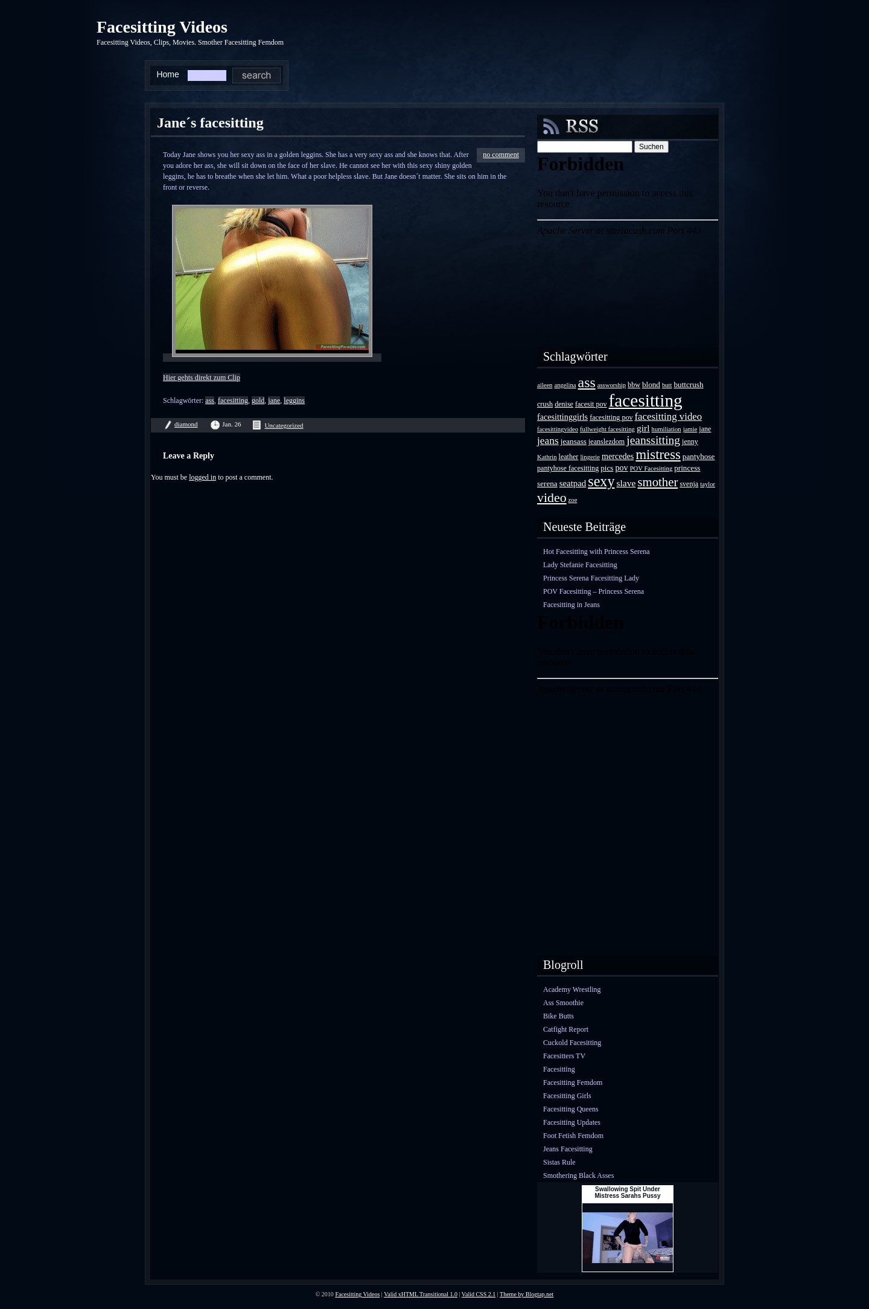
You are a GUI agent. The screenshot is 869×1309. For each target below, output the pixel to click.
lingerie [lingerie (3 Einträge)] (590, 457)
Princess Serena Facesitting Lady (591, 578)
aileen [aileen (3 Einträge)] (544, 385)
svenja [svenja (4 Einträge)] (689, 484)
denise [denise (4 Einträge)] (564, 404)
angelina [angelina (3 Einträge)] (565, 385)
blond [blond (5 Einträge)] (651, 384)
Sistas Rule (559, 1162)
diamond (186, 424)
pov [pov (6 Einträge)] (621, 467)
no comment (501, 154)
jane (274, 400)
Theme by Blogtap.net (526, 1294)
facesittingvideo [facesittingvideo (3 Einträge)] (557, 429)
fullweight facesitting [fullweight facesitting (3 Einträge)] (607, 429)
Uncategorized (283, 425)
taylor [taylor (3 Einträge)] (707, 484)
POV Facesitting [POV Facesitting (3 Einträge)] (651, 468)
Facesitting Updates (571, 1122)
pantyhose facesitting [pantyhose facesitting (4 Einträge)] (568, 468)
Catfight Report (565, 1029)
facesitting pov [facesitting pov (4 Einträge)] (611, 417)
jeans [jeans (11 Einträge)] (548, 440)
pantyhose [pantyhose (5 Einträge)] (699, 456)
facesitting (233, 400)
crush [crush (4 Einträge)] (545, 404)
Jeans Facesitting (568, 1149)
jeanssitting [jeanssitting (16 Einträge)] (653, 440)
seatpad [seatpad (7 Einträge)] (573, 483)
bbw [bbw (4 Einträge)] (634, 385)
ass (209, 400)
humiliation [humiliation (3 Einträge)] (666, 429)
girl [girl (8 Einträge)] (643, 428)
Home (167, 74)
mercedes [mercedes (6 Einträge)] (618, 456)
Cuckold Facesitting (572, 1042)
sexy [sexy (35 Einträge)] (601, 481)
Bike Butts (558, 1016)
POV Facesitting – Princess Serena (593, 591)
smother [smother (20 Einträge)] (657, 482)
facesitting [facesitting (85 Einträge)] (646, 400)
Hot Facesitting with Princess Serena (596, 551)
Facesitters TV (564, 1056)
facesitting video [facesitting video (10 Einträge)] (668, 416)
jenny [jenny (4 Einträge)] (690, 441)
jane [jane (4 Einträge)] (705, 429)
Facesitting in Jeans (571, 604)
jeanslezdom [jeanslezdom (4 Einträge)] (606, 441)
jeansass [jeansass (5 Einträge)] (574, 441)
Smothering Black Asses (578, 1175)
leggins (294, 400)
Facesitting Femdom (572, 1082)
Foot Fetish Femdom (573, 1135)
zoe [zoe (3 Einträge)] (573, 500)
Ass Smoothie (563, 1003)
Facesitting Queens (571, 1109)
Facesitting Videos (162, 27)
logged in (202, 477)
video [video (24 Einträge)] (552, 497)
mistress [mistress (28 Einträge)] (657, 454)
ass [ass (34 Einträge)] (587, 382)
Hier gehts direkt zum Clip (201, 377)
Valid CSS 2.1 (478, 1294)
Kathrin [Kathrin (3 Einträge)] (547, 457)
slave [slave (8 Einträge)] (625, 483)
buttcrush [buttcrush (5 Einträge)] (689, 384)
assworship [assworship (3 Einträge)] (611, 385)
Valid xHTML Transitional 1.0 (420, 1294)
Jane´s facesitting (210, 122)
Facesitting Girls (567, 1096)
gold (258, 400)
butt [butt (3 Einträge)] (667, 385)
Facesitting (559, 1069)
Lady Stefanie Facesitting (580, 565)
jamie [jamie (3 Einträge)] (690, 429)
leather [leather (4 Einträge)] (569, 456)
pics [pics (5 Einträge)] (606, 467)
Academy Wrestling (572, 989)
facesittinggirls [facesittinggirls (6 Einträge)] (562, 417)
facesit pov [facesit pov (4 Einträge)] (591, 404)
